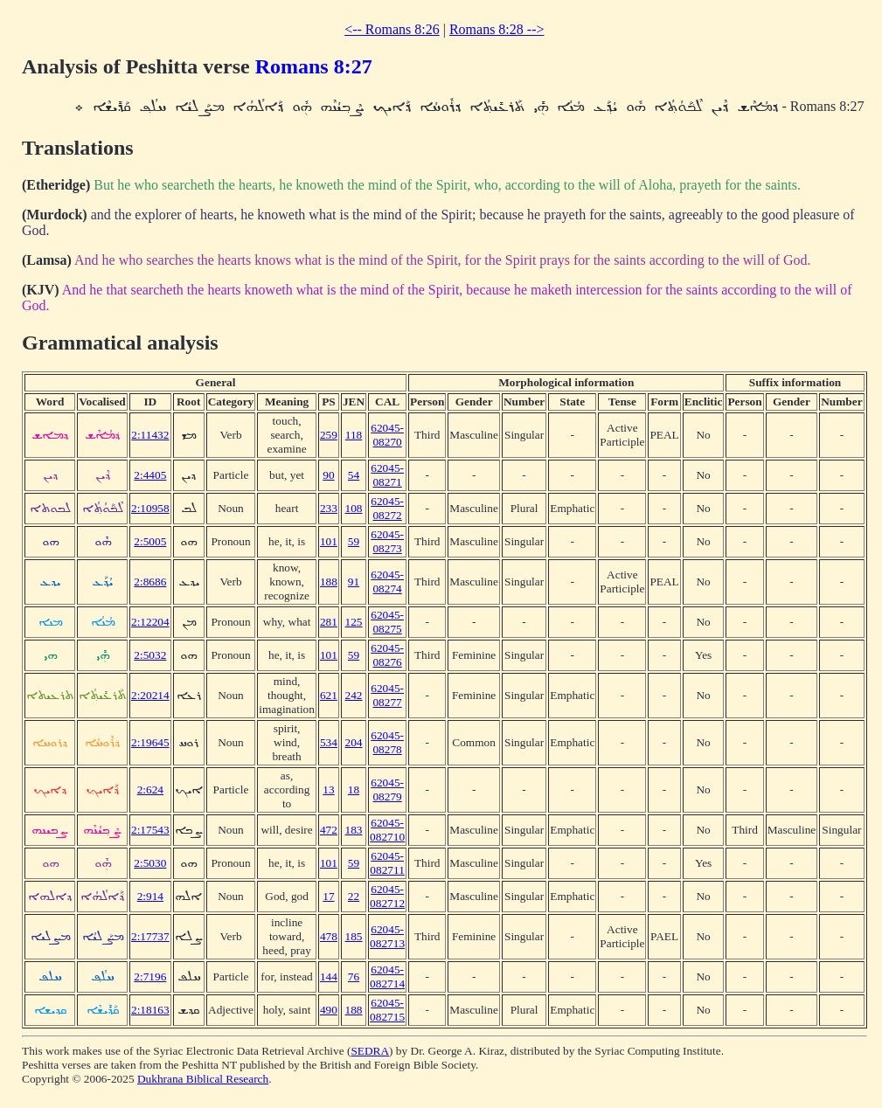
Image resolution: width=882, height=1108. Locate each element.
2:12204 (150, 621)
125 (354, 621)
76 (353, 976)
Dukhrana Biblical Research (202, 1078)
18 (353, 789)
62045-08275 (387, 621)
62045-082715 (387, 1009)
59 (353, 541)
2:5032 (150, 654)
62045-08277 (387, 695)
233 (328, 508)
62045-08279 (387, 789)
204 (354, 742)
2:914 (150, 896)
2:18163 (150, 1009)
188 (328, 581)
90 (328, 474)
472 (328, 829)
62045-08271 (387, 474)
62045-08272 (387, 508)
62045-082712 (387, 896)
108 (354, 508)
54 (353, 474)
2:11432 (150, 434)
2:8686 (150, 581)
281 (328, 621)
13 (328, 789)
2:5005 (150, 541)
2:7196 (150, 976)
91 (353, 581)
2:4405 (150, 474)
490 (328, 1009)
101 (328, 541)
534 (328, 742)
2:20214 (150, 695)
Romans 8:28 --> (497, 29)
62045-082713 (387, 936)
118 (354, 434)
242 (354, 695)
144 (328, 976)
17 (328, 896)
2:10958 (150, 508)
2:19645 (150, 742)
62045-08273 (387, 541)
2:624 (150, 789)
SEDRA (370, 1050)
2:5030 (150, 862)
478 (328, 936)
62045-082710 (387, 829)
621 (328, 695)
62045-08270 (387, 434)
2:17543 (150, 829)
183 (354, 829)
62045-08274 (387, 581)
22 (353, 896)
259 (328, 434)
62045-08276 (387, 654)
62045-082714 (387, 976)
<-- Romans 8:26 (392, 29)
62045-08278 (387, 742)
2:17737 (150, 936)
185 (354, 936)
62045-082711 (387, 862)
